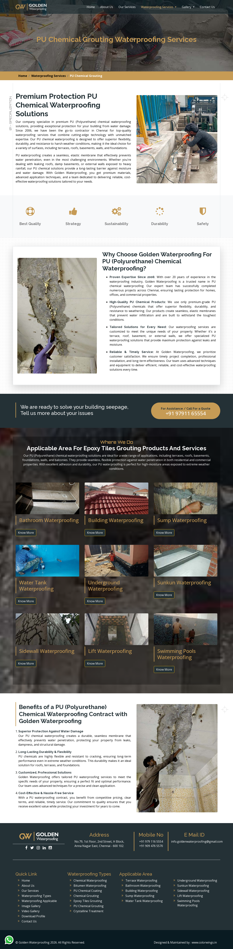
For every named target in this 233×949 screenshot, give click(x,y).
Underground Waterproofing (197, 880)
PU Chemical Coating (88, 891)
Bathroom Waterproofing (143, 886)
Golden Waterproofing (31, 7)
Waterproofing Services (158, 7)
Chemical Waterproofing (90, 880)
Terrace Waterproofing (141, 880)
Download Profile (33, 916)
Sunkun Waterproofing (193, 886)
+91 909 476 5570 (151, 846)
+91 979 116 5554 (151, 841)
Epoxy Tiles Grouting (88, 901)
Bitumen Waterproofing (90, 886)
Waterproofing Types (36, 896)
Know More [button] (26, 533)
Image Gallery (31, 906)
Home (91, 7)
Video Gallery (31, 911)
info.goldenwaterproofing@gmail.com (197, 841)
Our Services (127, 7)
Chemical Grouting (86, 896)
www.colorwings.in (204, 942)
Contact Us (207, 7)
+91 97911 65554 (186, 413)
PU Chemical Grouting (89, 906)
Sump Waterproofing (139, 896)
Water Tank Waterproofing (144, 901)
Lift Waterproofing (190, 896)
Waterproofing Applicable (39, 901)
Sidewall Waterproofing (193, 891)
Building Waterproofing (141, 891)
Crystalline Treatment (88, 911)
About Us (106, 7)
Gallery (188, 7)
